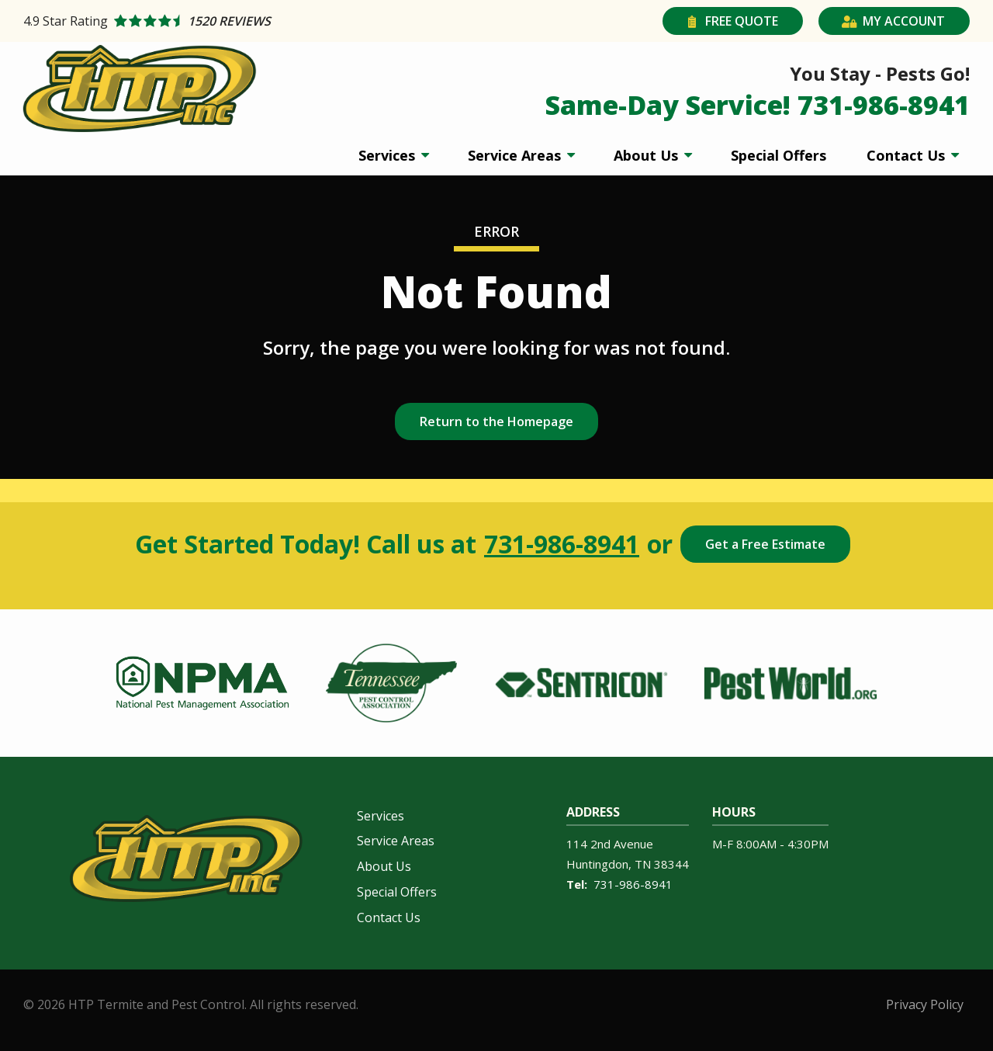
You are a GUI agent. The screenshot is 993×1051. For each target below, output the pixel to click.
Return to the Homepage (496, 421)
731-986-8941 (561, 544)
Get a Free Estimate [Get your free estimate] (765, 544)
